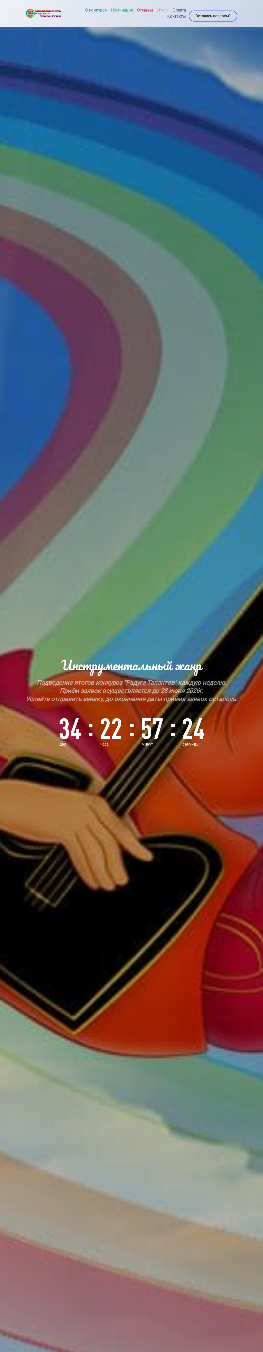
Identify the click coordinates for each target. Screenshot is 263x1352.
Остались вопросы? (212, 11)
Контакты (168, 14)
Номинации (114, 8)
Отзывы (137, 8)
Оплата (171, 8)
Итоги (154, 8)
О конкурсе (88, 8)
